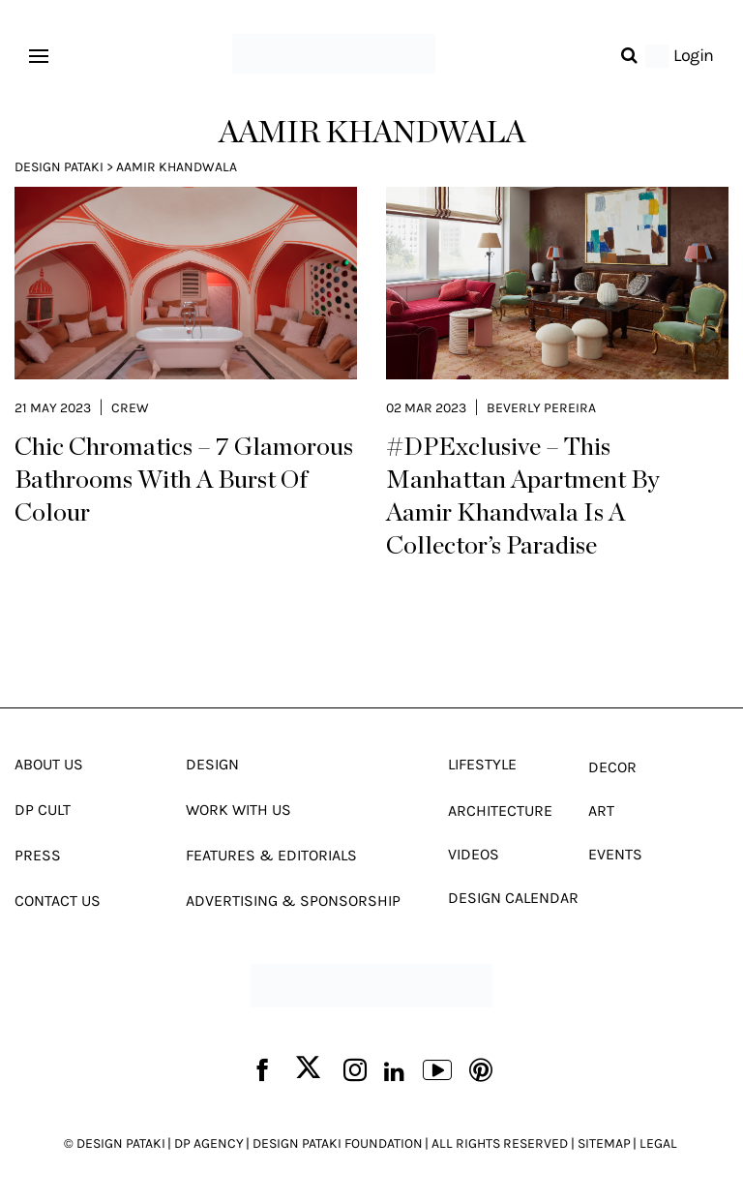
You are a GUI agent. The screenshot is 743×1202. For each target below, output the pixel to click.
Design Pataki (59, 167)
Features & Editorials (271, 855)
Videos (473, 854)
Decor (612, 767)
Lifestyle (482, 764)
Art (601, 810)
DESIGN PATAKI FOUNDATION (338, 1143)
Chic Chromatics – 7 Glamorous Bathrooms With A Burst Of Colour (184, 480)
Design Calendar (513, 897)
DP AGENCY (209, 1143)
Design (212, 764)
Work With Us (238, 809)
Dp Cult (43, 809)
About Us (49, 764)
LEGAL (658, 1143)
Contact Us (58, 900)
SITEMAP (604, 1143)
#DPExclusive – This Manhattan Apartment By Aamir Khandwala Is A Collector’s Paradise (523, 496)
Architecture (500, 810)
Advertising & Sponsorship (293, 900)
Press (38, 855)
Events (615, 854)
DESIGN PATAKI (120, 1143)
